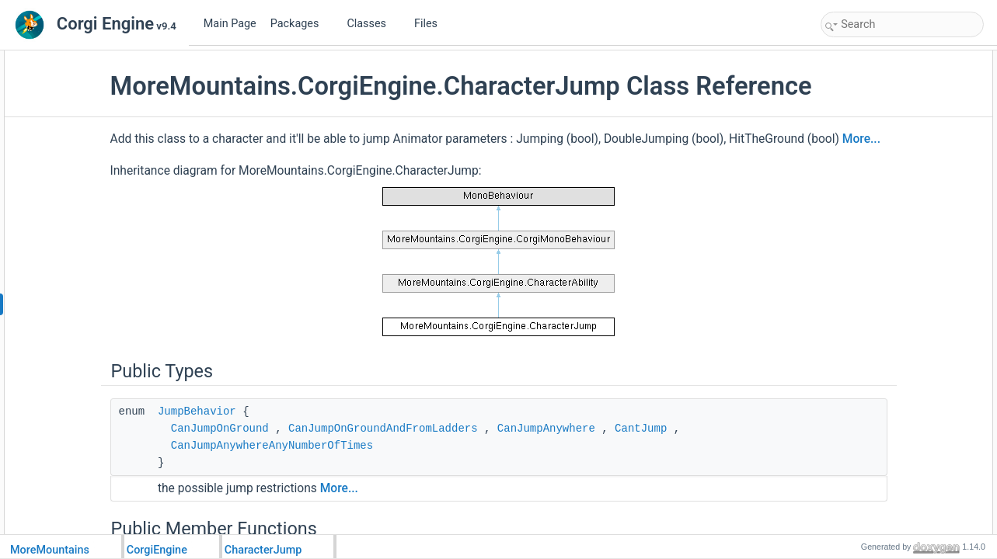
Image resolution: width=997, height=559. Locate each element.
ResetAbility (862, 298)
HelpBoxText (864, 110)
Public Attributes (858, 315)
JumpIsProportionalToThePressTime (913, 434)
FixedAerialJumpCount (885, 417)
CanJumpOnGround (316, 479)
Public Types (851, 59)
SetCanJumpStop (874, 161)
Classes (372, 23)
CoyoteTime (862, 486)
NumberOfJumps (873, 332)
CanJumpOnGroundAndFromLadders (479, 479)
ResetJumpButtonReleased (894, 264)
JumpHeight (862, 349)
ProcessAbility (867, 127)
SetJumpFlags (868, 229)
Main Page (230, 23)
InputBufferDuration (878, 503)
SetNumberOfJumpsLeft (888, 246)
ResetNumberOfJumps (885, 212)
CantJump (738, 479)
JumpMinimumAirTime (884, 451)
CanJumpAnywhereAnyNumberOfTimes (368, 496)
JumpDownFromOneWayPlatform (907, 178)
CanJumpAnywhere (643, 479)
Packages (300, 23)
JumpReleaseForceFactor (891, 469)
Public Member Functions (877, 93)
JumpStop (859, 195)
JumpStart (859, 144)
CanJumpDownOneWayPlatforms (907, 400)
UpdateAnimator (871, 281)
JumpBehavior (293, 462)
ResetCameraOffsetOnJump (896, 383)
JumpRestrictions (873, 366)
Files (431, 23)
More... (376, 189)
